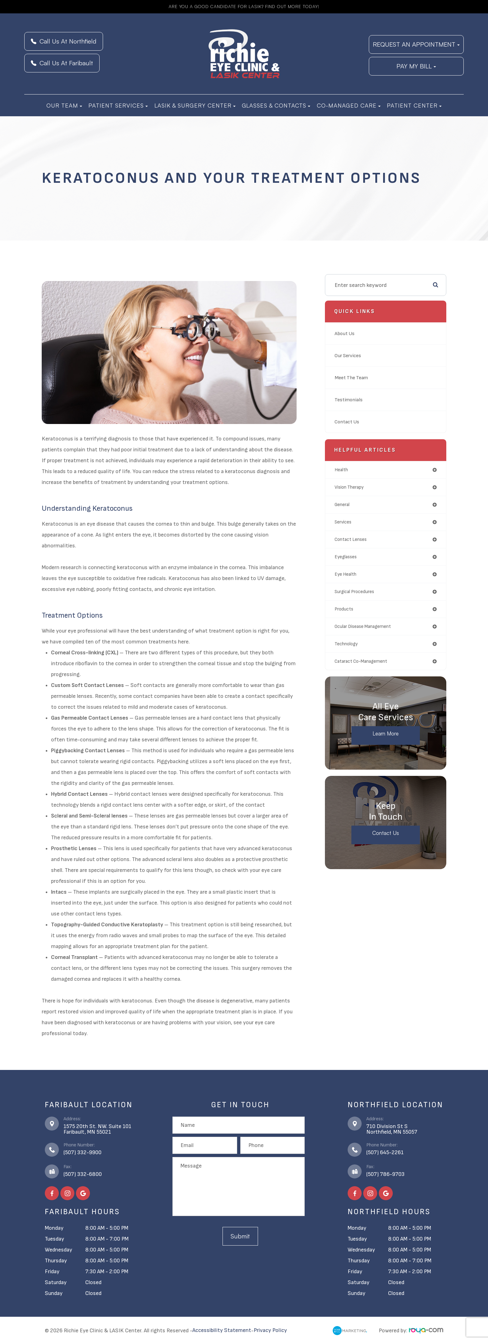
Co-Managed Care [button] (349, 105)
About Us (345, 333)
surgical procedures (354, 592)
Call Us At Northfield (63, 41)
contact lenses (351, 539)
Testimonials (350, 399)
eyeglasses (346, 557)
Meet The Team (353, 377)
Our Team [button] (64, 105)
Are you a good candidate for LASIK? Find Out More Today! (244, 6)
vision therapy (349, 487)
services (343, 522)
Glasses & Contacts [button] (276, 105)
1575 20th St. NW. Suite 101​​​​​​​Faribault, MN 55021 (97, 1129)
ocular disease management (363, 626)
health (341, 470)
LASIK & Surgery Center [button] (195, 105)
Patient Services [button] (118, 105)
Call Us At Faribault (62, 63)
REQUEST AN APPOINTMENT (416, 44)
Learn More (385, 734)
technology (346, 644)
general (342, 505)
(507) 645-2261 (385, 1152)
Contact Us (348, 421)
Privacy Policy (270, 1331)
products (344, 609)
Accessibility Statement (221, 1331)
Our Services (349, 355)
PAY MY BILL (416, 66)
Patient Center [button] (414, 105)
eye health (345, 574)
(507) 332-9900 (82, 1152)
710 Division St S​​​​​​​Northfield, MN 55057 (391, 1129)
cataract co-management (361, 661)
